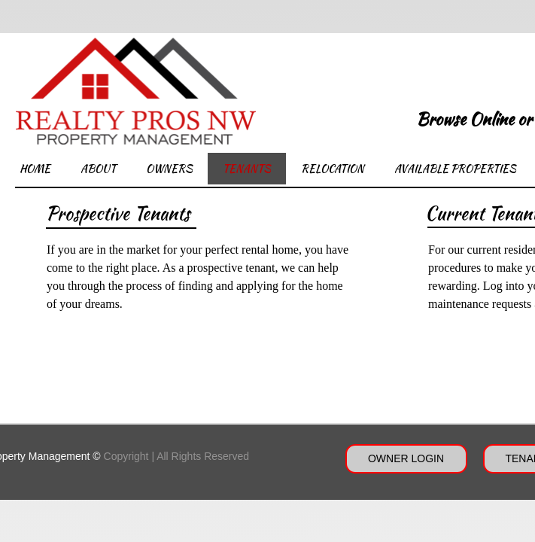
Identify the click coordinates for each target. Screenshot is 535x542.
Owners (169, 168)
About (98, 168)
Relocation (332, 168)
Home (35, 168)
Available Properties (455, 168)
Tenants (247, 168)
